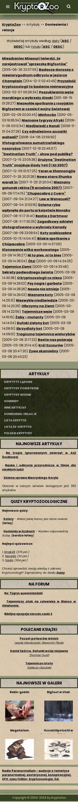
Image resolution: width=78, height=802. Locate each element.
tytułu (36, 46)
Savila (9, 560)
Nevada (10, 556)
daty (55, 40)
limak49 (9, 552)
